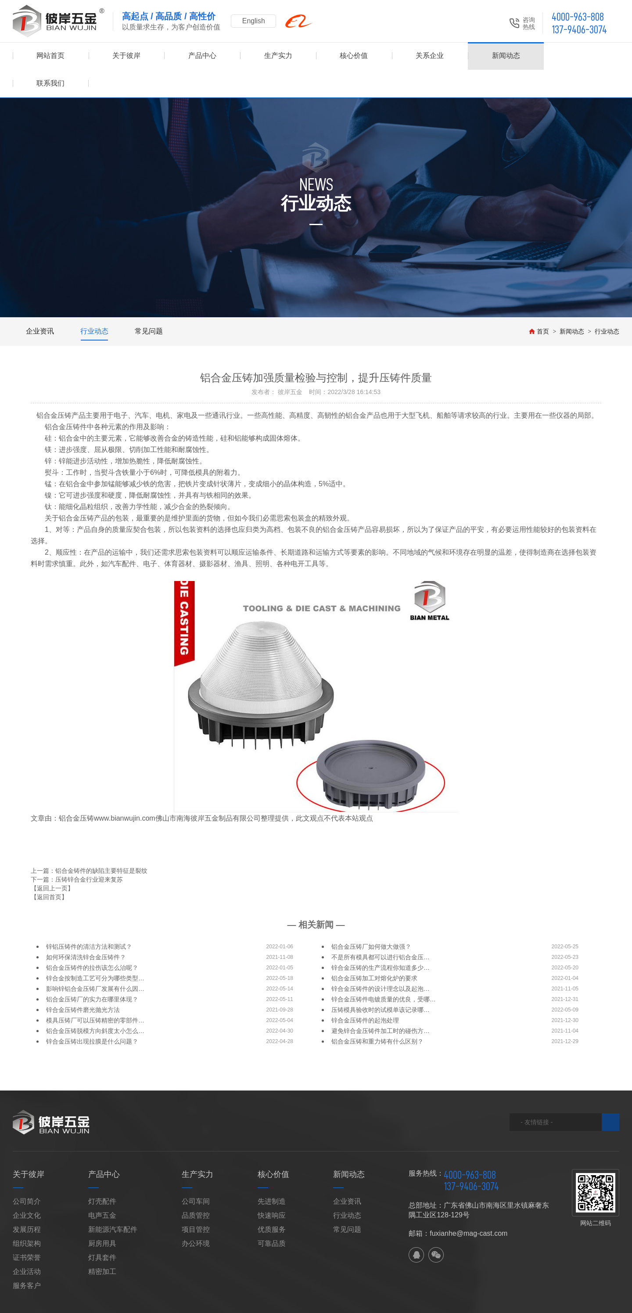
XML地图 (170, 1302)
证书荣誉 (27, 1230)
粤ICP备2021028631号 (458, 1302)
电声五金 (102, 1187)
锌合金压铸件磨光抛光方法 (83, 982)
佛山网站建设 (571, 1302)
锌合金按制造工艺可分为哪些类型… (95, 950)
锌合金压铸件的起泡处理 (365, 992)
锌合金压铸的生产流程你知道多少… (380, 939)
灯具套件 (102, 1230)
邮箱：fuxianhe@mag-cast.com (458, 1205)
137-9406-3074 (579, 29)
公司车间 (196, 1173)
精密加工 (102, 1244)
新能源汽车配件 (112, 1201)
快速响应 (272, 1187)
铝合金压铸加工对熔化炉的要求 (374, 950)
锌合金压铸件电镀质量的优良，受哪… (383, 971)
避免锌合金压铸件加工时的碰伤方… (380, 1003)
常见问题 (149, 303)
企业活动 (27, 1244)
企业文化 (27, 1187)
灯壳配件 (102, 1173)
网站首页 (50, 56)
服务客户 (27, 1258)
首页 (539, 303)
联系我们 (581, 56)
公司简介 (27, 1173)
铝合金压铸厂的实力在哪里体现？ (92, 971)
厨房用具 (102, 1216)
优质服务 (272, 1201)
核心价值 (354, 56)
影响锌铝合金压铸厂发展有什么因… (95, 961)
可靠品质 (272, 1216)
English (254, 21)
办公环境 (196, 1216)
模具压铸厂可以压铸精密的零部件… (95, 992)
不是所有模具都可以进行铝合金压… (380, 929)
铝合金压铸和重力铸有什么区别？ (377, 1013)
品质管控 (196, 1187)
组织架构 (27, 1216)
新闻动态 (506, 56)
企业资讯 (40, 303)
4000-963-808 (578, 17)
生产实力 (278, 56)
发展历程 (27, 1201)
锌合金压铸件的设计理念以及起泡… (380, 961)
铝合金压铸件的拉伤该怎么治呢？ (92, 939)
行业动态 (94, 303)
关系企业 (430, 56)
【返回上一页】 (52, 860)
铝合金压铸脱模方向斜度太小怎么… (95, 1003)
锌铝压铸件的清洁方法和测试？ (89, 918)
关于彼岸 (126, 56)
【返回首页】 (49, 869)
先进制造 (272, 1173)
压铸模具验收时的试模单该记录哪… (380, 982)
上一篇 (89, 843)
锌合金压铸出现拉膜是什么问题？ (92, 1013)
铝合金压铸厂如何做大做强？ (371, 918)
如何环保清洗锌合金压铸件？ (86, 929)
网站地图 (142, 1302)
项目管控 (196, 1201)
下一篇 (77, 851)
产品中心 (202, 56)
